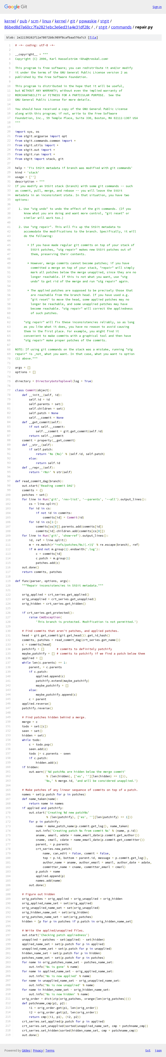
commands (121, 27)
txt (147, 1050)
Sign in (157, 7)
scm (34, 21)
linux (46, 21)
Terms (49, 1050)
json (158, 1050)
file (92, 37)
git (72, 21)
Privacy (38, 1050)
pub (23, 21)
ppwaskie (88, 21)
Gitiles (26, 1050)
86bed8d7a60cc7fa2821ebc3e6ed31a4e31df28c (47, 27)
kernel (10, 21)
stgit (104, 21)
